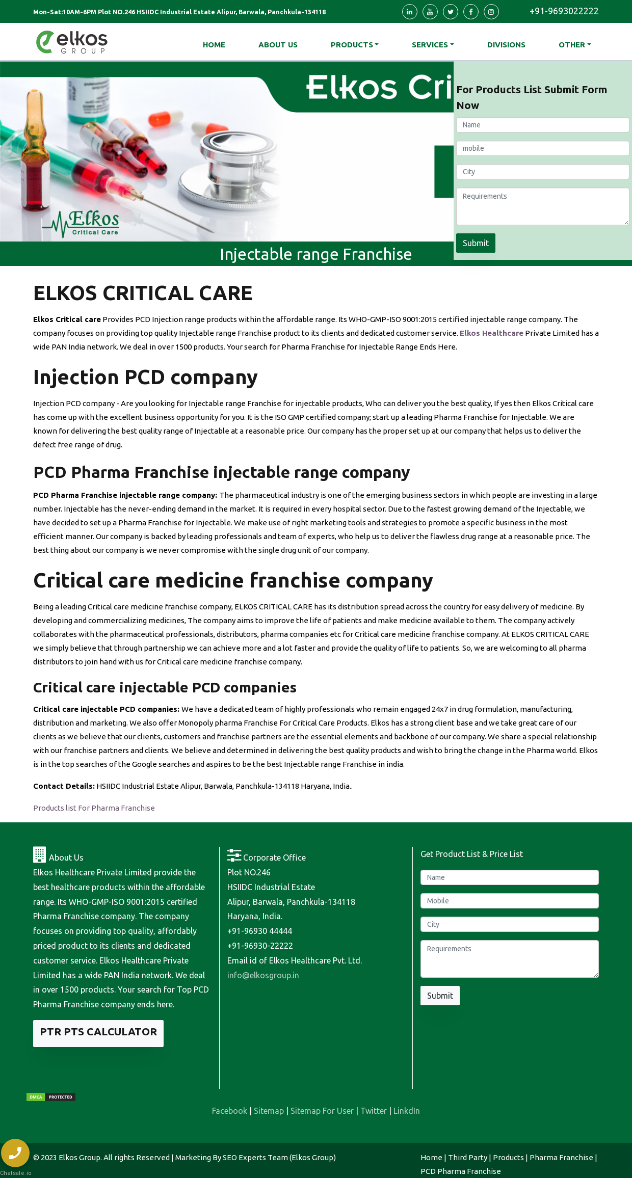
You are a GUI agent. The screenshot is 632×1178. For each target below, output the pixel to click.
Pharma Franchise (561, 1157)
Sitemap (269, 1110)
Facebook (229, 1110)
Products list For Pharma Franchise (94, 808)
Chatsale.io (15, 1173)
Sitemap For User (322, 1110)
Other (572, 44)
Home (431, 1157)
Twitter (373, 1110)
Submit (476, 243)
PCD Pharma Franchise (460, 1171)
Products (352, 44)
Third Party (467, 1157)
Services (430, 44)
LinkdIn (406, 1110)
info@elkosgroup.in (263, 975)
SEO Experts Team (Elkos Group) (279, 1157)
